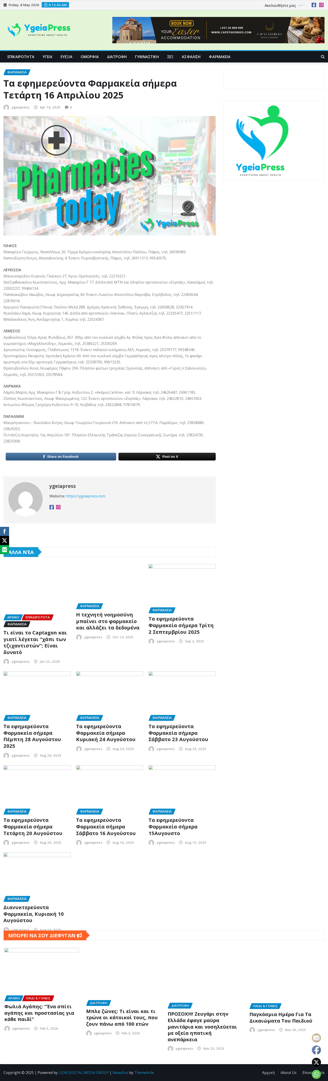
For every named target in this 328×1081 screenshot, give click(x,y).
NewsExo (120, 1072)
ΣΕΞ (170, 56)
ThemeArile (144, 1072)
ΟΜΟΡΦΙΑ (90, 56)
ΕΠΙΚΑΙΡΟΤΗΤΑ (21, 56)
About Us (289, 1072)
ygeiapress (21, 168)
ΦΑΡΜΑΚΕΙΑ (219, 56)
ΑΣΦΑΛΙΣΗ (191, 56)
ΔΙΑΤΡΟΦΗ (117, 56)
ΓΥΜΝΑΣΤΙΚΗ (147, 56)
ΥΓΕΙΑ (47, 56)
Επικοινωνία (313, 1072)
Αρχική (268, 1072)
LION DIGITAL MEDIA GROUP (84, 1072)
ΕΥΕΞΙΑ (66, 56)
